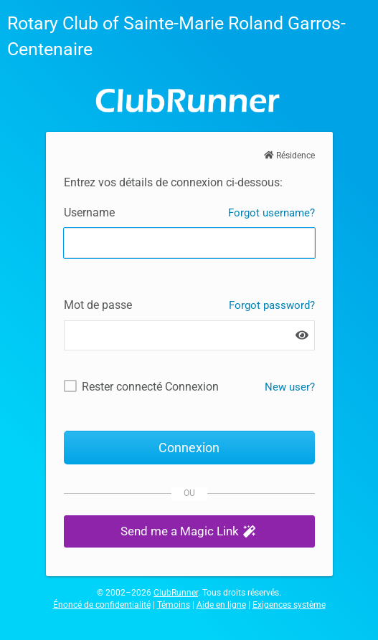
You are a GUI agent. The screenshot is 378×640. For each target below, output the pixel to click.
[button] (189, 531)
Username (89, 212)
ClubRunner (175, 593)
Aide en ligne (221, 605)
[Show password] (302, 336)
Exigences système (289, 605)
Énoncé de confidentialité (102, 605)
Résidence (289, 156)
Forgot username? (271, 212)
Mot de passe (98, 305)
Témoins (173, 605)
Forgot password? (272, 305)
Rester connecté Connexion (150, 386)
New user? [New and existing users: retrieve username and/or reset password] (290, 387)
